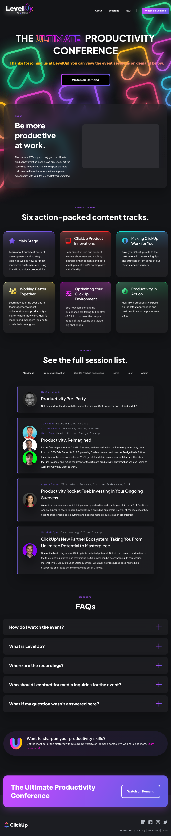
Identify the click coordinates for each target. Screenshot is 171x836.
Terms (164, 830)
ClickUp (22, 10)
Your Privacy (153, 830)
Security (141, 830)
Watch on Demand (140, 791)
